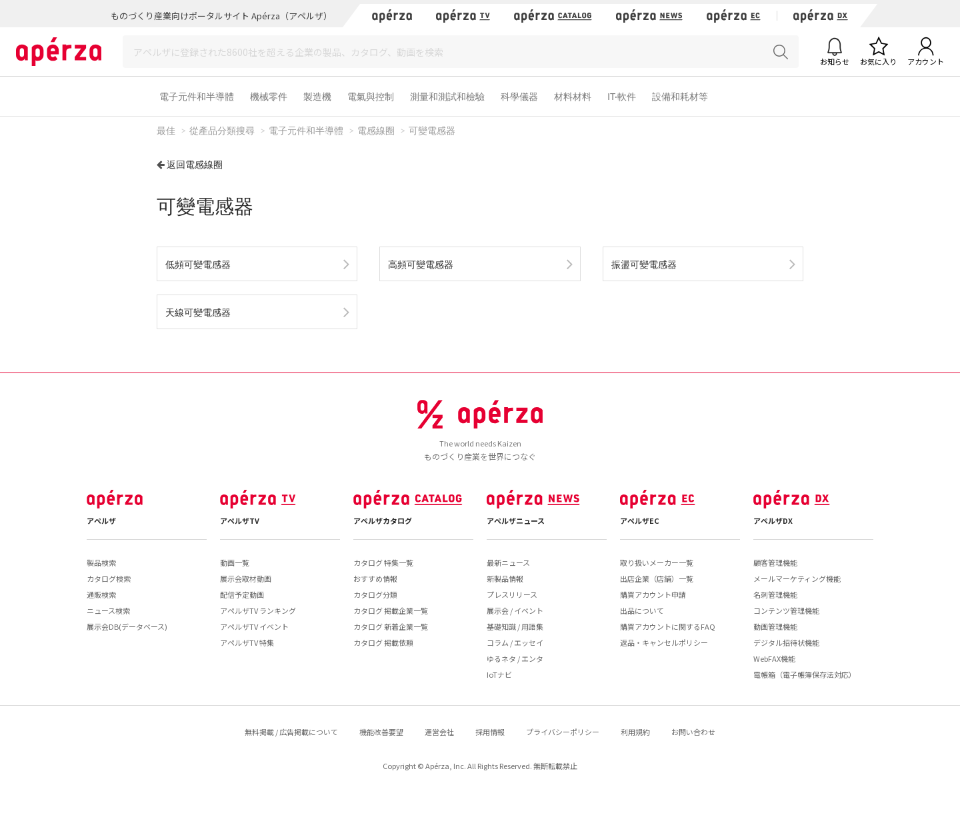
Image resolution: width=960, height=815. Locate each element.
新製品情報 (505, 578)
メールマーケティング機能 (797, 578)
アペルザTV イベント (254, 626)
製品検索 (101, 562)
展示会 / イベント (515, 610)
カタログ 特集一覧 (383, 562)
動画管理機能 (775, 626)
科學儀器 (519, 96)
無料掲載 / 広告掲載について (291, 731)
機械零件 (268, 96)
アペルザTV (239, 520)
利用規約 (635, 731)
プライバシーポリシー (562, 731)
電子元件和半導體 (196, 96)
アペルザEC (639, 520)
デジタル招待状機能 (786, 642)
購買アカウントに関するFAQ (667, 626)
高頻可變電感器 (420, 264)
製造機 (317, 96)
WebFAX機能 (774, 658)
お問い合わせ (693, 731)
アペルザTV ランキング (258, 610)
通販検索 (101, 594)
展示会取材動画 (245, 578)
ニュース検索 (108, 610)
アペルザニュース (516, 520)
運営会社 (439, 731)
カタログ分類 (375, 594)
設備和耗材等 (680, 96)
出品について (642, 610)
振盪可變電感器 (644, 264)
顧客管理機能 (775, 562)
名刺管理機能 (775, 594)
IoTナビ (499, 674)
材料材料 (572, 96)
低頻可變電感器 (198, 264)
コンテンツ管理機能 (786, 610)
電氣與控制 (370, 96)
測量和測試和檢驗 (447, 96)
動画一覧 (234, 562)
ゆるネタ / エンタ (515, 658)
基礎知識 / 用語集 (515, 626)
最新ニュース (508, 562)
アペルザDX (773, 520)
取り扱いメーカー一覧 (656, 562)
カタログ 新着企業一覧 (390, 626)
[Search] (461, 51)
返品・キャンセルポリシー (664, 642)
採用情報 (490, 731)
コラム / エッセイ (515, 642)
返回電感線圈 (195, 164)
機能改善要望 (381, 731)
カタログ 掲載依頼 (383, 642)
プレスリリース (512, 594)
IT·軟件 (621, 96)
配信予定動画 (242, 594)
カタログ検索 (109, 578)
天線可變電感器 (198, 312)
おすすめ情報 (375, 578)
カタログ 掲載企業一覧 (390, 610)
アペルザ (101, 520)
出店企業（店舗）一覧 (656, 578)
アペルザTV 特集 (247, 642)
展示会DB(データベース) (127, 626)
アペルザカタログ (382, 520)
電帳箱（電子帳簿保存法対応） (804, 674)
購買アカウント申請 (653, 594)
